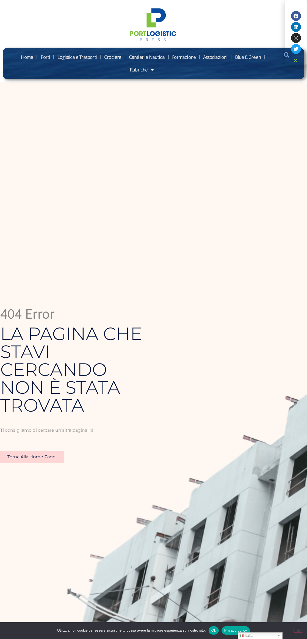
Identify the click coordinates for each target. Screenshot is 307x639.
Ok (213, 630)
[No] (298, 630)
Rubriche (141, 70)
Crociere (112, 57)
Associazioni (215, 57)
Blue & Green (248, 57)
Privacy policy (235, 630)
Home (27, 57)
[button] (296, 60)
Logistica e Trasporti (77, 57)
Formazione (184, 57)
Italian (247, 636)
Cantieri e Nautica (147, 57)
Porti (45, 57)
